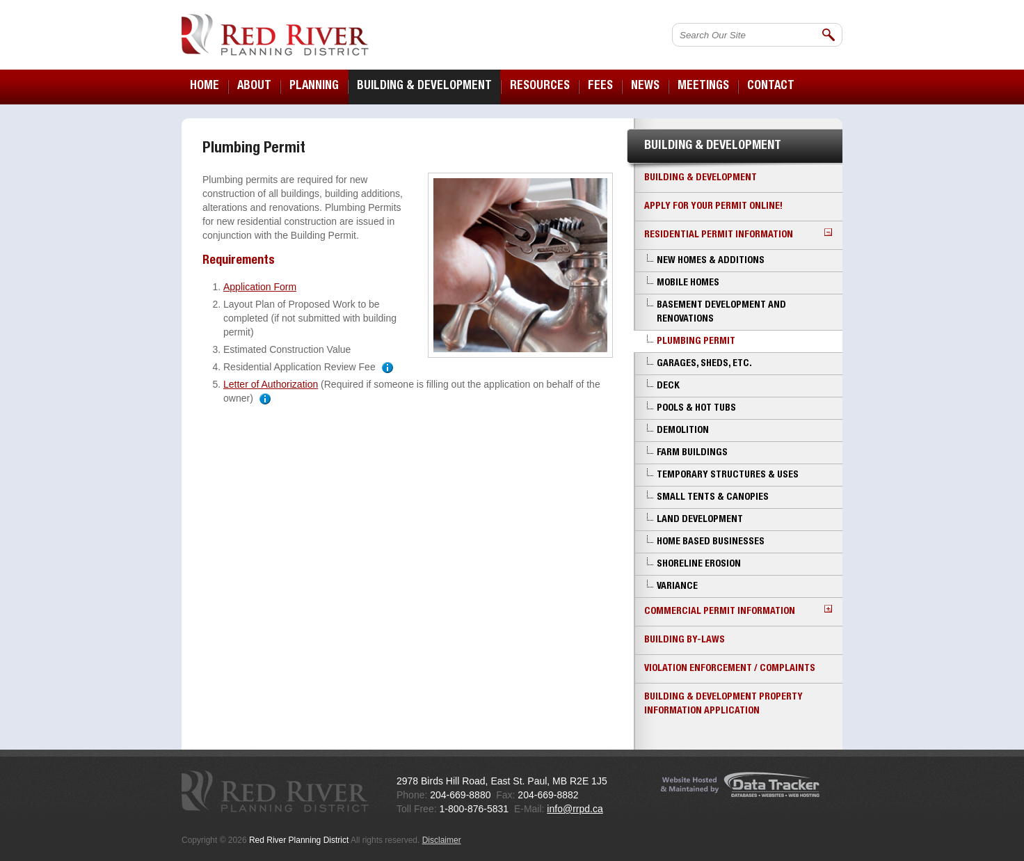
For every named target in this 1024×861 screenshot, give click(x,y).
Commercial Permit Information (738, 611)
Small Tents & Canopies (713, 498)
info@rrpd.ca (574, 808)
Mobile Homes (688, 283)
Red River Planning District (275, 35)
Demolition (683, 431)
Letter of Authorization (270, 384)
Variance (677, 587)
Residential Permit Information (738, 234)
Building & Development (700, 178)
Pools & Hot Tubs (696, 408)
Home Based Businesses (711, 542)
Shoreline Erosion (699, 564)
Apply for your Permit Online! (713, 207)
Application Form (259, 286)
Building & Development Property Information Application (723, 704)
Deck (668, 386)
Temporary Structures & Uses (728, 475)
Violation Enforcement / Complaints (729, 669)
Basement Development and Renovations (721, 312)
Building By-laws (684, 640)
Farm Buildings (692, 453)
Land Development (700, 520)
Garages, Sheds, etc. (704, 364)
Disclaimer (441, 840)
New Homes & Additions (711, 261)
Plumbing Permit (696, 342)
